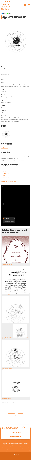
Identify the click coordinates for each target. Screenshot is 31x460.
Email (16, 181)
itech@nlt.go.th (16, 436)
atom (4, 169)
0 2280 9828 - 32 (16, 432)
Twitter (10, 181)
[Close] (14, 218)
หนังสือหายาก (4, 148)
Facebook (4, 181)
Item (3, 13)
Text (8, 13)
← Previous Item (11, 414)
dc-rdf (4, 171)
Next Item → (20, 414)
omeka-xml (6, 177)
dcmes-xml (6, 173)
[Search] (25, 5)
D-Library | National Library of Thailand (6, 5)
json (4, 175)
